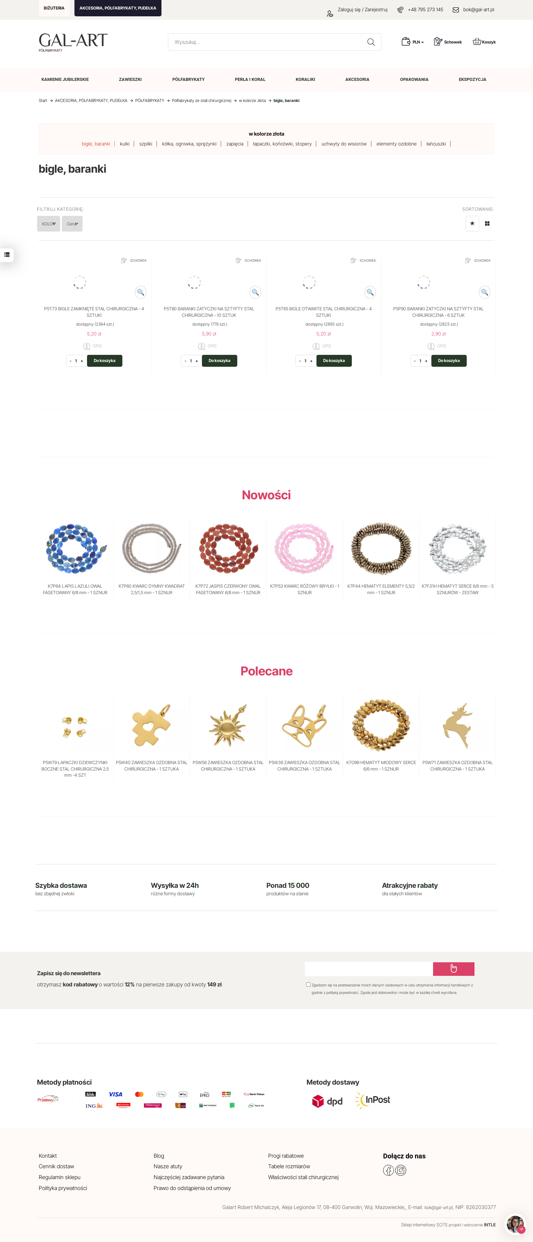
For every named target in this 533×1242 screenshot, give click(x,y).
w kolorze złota (266, 134)
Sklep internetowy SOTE (424, 1224)
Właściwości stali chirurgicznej (303, 1177)
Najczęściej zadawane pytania (189, 1177)
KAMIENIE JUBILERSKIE (65, 79)
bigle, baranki (96, 143)
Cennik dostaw (56, 1166)
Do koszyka (105, 360)
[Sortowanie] (472, 223)
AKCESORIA (357, 79)
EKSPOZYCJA (472, 79)
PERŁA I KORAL (250, 79)
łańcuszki (436, 143)
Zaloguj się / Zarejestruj (357, 9)
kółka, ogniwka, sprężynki (189, 143)
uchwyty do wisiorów (344, 143)
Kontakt (48, 1155)
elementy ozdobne (397, 143)
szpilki (145, 143)
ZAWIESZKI (130, 79)
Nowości (266, 494)
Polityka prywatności (63, 1188)
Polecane (267, 670)
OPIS (92, 346)
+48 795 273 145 (425, 9)
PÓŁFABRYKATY (188, 79)
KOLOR (55, 223)
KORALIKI (305, 79)
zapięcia (234, 143)
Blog (159, 1155)
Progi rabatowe (286, 1155)
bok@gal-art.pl (478, 9)
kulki (125, 143)
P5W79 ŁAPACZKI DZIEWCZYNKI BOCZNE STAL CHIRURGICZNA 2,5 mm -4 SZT (75, 769)
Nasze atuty (168, 1166)
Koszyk (484, 41)
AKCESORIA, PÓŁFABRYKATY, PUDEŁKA (118, 8)
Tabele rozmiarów (289, 1166)
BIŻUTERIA (54, 8)
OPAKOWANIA (414, 79)
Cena (92, 223)
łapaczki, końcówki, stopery (282, 143)
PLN (418, 42)
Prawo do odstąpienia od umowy (192, 1188)
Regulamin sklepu (60, 1177)
